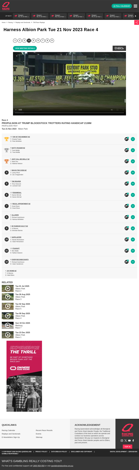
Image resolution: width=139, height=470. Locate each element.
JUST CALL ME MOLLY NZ (20, 159)
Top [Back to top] (127, 447)
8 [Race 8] (47, 41)
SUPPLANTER (16, 237)
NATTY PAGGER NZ (18, 148)
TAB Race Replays (39, 22)
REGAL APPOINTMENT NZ (21, 204)
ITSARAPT (16, 248)
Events (38, 434)
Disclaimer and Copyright (81, 451)
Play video (6, 288)
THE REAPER (16, 181)
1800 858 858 (38, 466)
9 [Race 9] (52, 41)
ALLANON (15, 215)
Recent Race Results (44, 430)
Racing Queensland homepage (127, 430)
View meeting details (25, 48)
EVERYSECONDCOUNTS (20, 259)
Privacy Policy (41, 451)
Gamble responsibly (10, 454)
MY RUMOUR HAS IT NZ (20, 226)
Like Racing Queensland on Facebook (133, 440)
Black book (127, 139)
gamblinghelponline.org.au (62, 466)
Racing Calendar (8, 430)
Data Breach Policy (59, 451)
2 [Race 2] (19, 41)
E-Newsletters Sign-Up (11, 437)
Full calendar (122, 6)
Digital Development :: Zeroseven (123, 451)
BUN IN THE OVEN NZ (19, 170)
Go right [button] (135, 16)
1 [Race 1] (15, 41)
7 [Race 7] (42, 41)
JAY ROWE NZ (11, 271)
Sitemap (39, 437)
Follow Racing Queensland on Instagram (122, 440)
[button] (21, 16)
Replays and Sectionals (22, 22)
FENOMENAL (16, 192)
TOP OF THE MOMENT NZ (21, 137)
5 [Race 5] (33, 41)
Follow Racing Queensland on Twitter (125, 440)
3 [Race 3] (24, 41)
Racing (10, 22)
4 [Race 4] (28, 41)
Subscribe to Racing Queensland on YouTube (129, 440)
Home (6, 6)
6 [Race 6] (38, 41)
